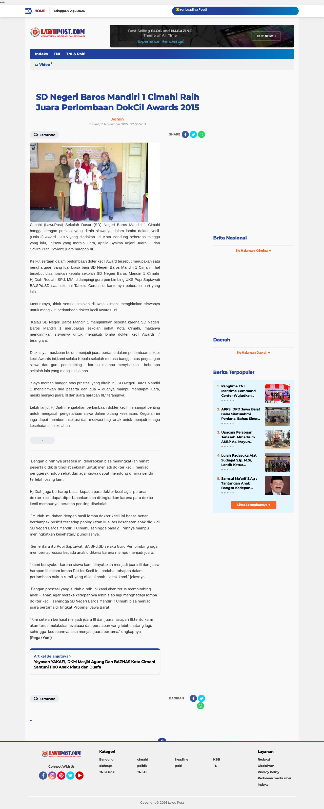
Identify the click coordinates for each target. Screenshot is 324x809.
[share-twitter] (193, 134)
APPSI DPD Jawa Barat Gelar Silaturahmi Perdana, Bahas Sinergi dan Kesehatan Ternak (241, 414)
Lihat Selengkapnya (253, 505)
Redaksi (264, 759)
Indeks (41, 54)
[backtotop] (162, 742)
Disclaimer (266, 766)
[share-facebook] (185, 134)
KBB (216, 759)
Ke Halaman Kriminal (253, 250)
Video (44, 64)
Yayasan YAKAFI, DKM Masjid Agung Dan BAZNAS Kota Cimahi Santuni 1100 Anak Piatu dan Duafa (94, 664)
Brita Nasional (230, 238)
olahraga (105, 766)
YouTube (83, 777)
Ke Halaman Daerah (253, 352)
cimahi (142, 759)
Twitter (72, 777)
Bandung (106, 759)
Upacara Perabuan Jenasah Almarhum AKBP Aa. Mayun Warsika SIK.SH (238, 437)
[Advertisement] (253, 193)
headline (181, 759)
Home (39, 11)
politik (142, 766)
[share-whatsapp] (201, 134)
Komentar (44, 134)
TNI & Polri (75, 54)
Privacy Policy (268, 772)
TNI (57, 54)
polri (178, 766)
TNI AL (142, 772)
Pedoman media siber (274, 778)
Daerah (221, 340)
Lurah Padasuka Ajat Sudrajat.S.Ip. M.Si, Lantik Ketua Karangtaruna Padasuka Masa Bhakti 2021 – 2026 (240, 460)
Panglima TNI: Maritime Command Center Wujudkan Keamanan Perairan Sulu (238, 391)
